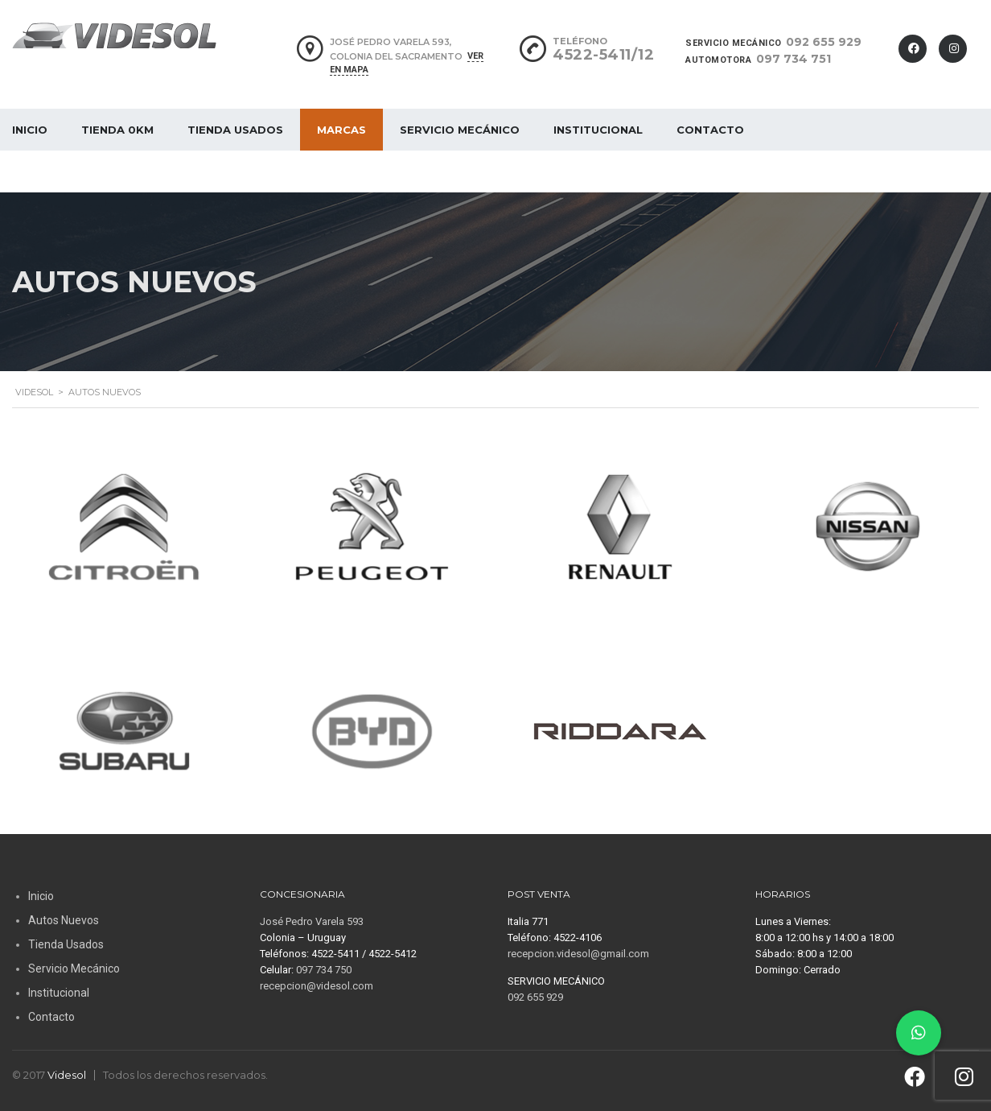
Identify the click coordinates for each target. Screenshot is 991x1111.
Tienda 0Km (117, 129)
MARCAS (341, 129)
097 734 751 (793, 59)
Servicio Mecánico (460, 129)
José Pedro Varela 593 (312, 921)
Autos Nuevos (63, 920)
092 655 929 (823, 42)
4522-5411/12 (603, 55)
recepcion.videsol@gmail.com (578, 954)
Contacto (710, 129)
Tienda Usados (235, 129)
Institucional (598, 129)
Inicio (41, 896)
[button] (918, 1032)
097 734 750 (324, 970)
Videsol (66, 1074)
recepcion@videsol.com (316, 986)
